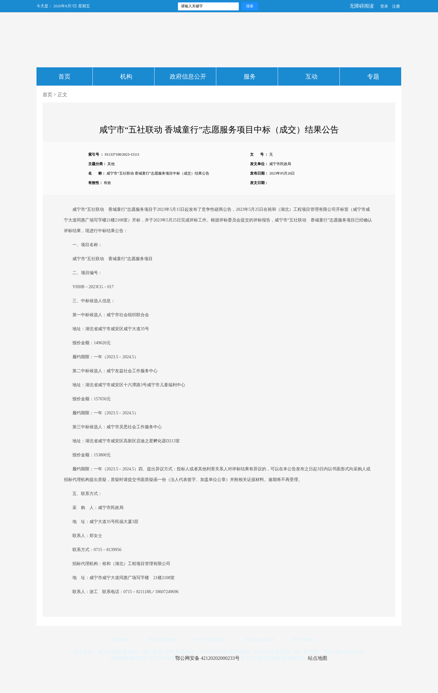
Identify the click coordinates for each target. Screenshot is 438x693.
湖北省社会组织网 (259, 640)
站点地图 (317, 658)
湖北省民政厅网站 (162, 640)
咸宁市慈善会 (303, 640)
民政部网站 (121, 640)
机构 (126, 76)
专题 (373, 76)
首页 (64, 76)
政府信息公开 (188, 76)
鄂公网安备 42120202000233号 (207, 658)
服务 (250, 76)
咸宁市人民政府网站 (211, 640)
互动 (311, 76)
